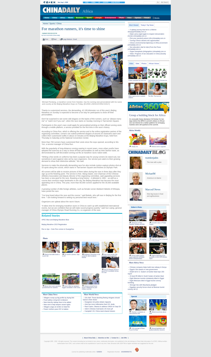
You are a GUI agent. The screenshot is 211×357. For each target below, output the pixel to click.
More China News (50, 295)
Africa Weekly (135, 130)
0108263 (99, 352)
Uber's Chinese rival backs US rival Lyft (99, 309)
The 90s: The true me (154, 96)
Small (75, 39)
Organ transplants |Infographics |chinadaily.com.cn (148, 51)
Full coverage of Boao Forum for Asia (137, 329)
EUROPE (105, 2)
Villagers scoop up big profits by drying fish (59, 298)
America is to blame (154, 178)
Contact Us (115, 338)
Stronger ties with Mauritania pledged (143, 285)
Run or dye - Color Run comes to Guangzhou (58, 229)
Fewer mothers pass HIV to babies (56, 309)
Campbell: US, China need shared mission (100, 311)
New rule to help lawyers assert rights (57, 305)
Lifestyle (98, 18)
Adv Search (164, 2)
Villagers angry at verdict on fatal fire (57, 307)
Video (129, 18)
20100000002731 (126, 352)
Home (47, 18)
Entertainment (110, 18)
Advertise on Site (103, 338)
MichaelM (150, 173)
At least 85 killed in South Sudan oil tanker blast (147, 276)
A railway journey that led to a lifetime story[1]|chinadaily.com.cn (142, 31)
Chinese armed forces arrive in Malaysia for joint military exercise (89, 287)
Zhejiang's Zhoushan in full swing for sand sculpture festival (91, 256)
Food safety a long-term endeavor (56, 300)
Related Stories (51, 215)
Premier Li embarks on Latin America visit (137, 312)
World (70, 18)
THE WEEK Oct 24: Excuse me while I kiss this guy (157, 81)
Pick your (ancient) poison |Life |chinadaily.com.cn (147, 38)
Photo (121, 18)
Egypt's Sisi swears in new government (144, 269)
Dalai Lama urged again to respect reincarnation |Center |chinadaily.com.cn (146, 35)
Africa (62, 18)
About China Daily (90, 338)
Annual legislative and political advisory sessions (157, 329)
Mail (55, 39)
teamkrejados (151, 157)
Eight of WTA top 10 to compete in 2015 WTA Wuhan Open (158, 257)
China (54, 18)
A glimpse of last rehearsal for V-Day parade (158, 239)
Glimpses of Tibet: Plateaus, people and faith (137, 223)
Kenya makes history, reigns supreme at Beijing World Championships (136, 257)
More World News (91, 295)
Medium (69, 39)
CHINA (93, 2)
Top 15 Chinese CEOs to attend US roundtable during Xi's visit (110, 271)
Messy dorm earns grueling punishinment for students (51, 286)
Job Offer (124, 338)
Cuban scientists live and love (137, 80)
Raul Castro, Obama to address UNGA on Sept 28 (103, 307)
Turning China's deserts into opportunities (144, 41)
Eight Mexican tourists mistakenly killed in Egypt (147, 278)
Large (65, 39)
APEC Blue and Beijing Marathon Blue (55, 220)
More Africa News (136, 263)
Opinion (138, 18)
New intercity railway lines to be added (57, 302)
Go (158, 2)
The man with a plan (154, 162)
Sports (89, 18)
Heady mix (135, 146)
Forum (146, 18)
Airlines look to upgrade (159, 146)
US (99, 2)
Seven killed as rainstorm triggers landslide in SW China (71, 286)
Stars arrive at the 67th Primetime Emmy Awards (109, 255)
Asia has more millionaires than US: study (100, 304)
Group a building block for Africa (147, 115)
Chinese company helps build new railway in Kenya (148, 267)
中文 (87, 2)
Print (46, 39)
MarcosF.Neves (152, 189)
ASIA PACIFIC (115, 2)
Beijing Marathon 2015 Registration (54, 224)
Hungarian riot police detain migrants (98, 302)
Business (79, 18)
